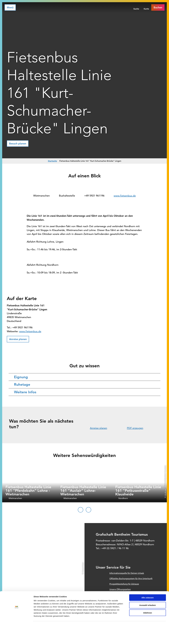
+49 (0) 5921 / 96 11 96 (115, 548)
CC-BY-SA (165, 492)
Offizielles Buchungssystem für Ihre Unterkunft (130, 578)
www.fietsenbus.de (125, 195)
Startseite (52, 161)
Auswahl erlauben (147, 598)
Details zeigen (136, 619)
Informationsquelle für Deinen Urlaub (126, 573)
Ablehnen (147, 605)
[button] (18, 143)
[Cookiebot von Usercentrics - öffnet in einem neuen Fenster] (16, 619)
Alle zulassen (147, 590)
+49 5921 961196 (94, 195)
